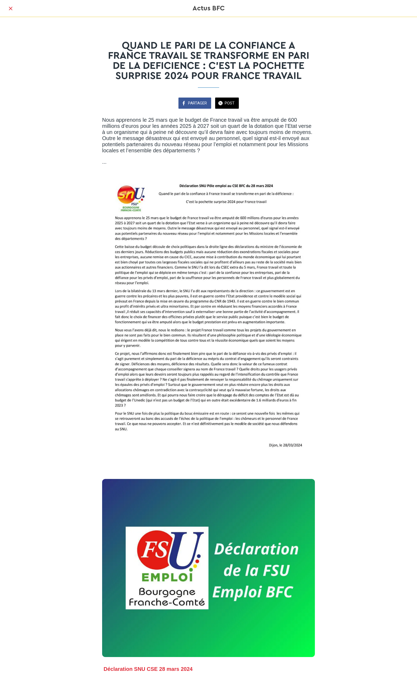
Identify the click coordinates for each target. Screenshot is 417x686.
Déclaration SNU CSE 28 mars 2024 (148, 669)
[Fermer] (10, 8)
